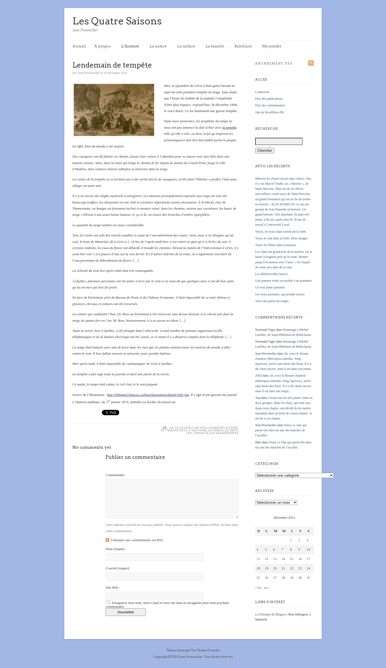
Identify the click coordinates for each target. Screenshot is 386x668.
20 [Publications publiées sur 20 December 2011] (275, 568)
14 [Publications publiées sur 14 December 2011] (283, 559)
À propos (105, 46)
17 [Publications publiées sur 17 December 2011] (308, 559)
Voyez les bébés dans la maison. (275, 245)
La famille (217, 46)
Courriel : (118, 568)
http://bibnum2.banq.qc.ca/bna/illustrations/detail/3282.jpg (148, 395)
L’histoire (132, 46)
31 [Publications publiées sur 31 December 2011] (308, 578)
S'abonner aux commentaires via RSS (137, 540)
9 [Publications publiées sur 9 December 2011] (299, 549)
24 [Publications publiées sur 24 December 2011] (308, 568)
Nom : (115, 549)
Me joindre (271, 46)
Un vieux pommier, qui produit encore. (280, 294)
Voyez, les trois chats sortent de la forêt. (280, 231)
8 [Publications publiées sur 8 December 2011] (291, 549)
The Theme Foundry (205, 650)
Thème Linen (175, 650)
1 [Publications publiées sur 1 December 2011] (291, 540)
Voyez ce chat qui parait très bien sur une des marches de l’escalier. (281, 430)
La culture (188, 46)
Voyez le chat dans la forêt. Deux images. (282, 238)
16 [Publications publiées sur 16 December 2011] (300, 559)
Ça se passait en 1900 (188, 427)
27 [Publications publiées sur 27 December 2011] (275, 578)
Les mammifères (224, 433)
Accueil (79, 46)
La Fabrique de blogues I (271, 614)
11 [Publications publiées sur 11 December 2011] (258, 559)
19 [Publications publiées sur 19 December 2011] (266, 568)
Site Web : (113, 587)
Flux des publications (269, 99)
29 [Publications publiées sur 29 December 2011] (292, 578)
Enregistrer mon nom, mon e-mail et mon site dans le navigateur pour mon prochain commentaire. (167, 604)
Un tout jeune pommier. (270, 287)
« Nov (258, 587)
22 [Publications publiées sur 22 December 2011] (292, 568)
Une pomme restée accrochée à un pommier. (283, 281)
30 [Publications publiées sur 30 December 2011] (300, 578)
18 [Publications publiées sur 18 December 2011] (258, 568)
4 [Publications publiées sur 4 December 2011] (257, 549)
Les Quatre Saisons (117, 21)
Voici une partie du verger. (272, 301)
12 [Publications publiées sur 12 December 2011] (266, 559)
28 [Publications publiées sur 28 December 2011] (283, 578)
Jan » (266, 587)
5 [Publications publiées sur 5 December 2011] (266, 549)
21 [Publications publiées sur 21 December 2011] (283, 568)
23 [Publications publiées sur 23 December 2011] (300, 568)
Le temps (216, 430)
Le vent (231, 430)
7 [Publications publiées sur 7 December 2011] (282, 549)
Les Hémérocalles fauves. (271, 274)
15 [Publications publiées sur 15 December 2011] (292, 559)
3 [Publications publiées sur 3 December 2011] (308, 540)
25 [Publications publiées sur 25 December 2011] (258, 578)
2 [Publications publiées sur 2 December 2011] (299, 540)
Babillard (246, 46)
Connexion (262, 92)
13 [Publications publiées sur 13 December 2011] (275, 559)
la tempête (229, 127)
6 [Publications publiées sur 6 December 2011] (274, 549)
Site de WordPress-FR (269, 112)
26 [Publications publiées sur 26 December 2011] (266, 578)
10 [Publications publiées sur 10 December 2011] (308, 549)
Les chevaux (197, 433)
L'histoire (198, 430)
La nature (161, 46)
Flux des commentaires (270, 105)
